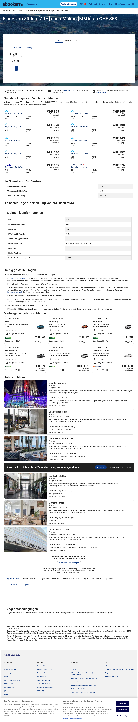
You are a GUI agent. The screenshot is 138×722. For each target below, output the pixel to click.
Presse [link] (6, 676)
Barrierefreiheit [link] (75, 682)
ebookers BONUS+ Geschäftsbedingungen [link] (83, 685)
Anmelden (131, 4)
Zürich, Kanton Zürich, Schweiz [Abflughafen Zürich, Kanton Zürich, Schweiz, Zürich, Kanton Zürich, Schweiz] (25, 55)
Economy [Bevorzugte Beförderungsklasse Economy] (122, 48)
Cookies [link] (73, 669)
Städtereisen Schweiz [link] (43, 680)
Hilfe (110, 4)
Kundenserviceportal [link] (14, 292)
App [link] (5, 691)
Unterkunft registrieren (97, 4)
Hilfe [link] (106, 666)
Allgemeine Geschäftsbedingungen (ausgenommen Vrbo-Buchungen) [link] (86, 674)
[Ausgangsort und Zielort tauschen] (49, 54)
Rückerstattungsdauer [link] (111, 676)
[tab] (59, 40)
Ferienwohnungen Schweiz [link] (45, 669)
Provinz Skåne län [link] (30, 11)
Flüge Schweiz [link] (41, 676)
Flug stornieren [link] (109, 673)
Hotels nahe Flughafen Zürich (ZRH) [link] (17, 585)
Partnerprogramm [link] (9, 673)
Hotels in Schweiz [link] (42, 666)
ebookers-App (101, 92)
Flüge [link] (13, 11)
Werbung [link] (6, 694)
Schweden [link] (20, 11)
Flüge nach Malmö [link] (43, 11)
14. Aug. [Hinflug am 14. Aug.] (98, 55)
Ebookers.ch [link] (6, 11)
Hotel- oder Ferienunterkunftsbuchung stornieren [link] (119, 669)
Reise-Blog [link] (40, 691)
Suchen (69, 68)
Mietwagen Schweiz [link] (43, 673)
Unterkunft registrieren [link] (10, 669)
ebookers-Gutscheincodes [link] (45, 687)
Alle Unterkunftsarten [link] (43, 683)
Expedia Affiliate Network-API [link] (12, 680)
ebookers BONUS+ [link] (9, 687)
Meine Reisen (120, 4)
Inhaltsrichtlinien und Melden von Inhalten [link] (83, 692)
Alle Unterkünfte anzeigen (69, 563)
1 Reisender (110, 48)
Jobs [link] (5, 666)
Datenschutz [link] (75, 666)
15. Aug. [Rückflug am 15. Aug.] (119, 55)
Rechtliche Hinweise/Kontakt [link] (79, 689)
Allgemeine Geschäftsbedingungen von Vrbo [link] (84, 678)
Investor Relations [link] (9, 683)
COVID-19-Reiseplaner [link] (18, 278)
